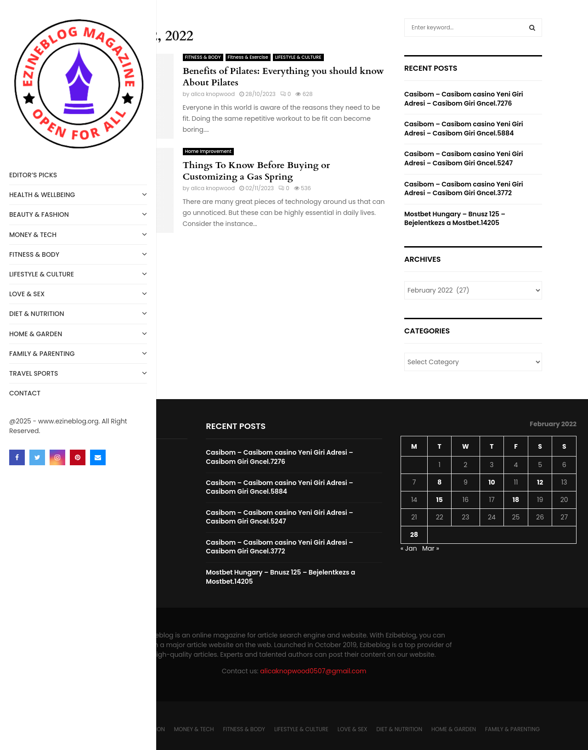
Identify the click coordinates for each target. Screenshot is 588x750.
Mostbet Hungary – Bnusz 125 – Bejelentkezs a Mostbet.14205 (454, 218)
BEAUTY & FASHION (78, 214)
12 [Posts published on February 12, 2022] (540, 482)
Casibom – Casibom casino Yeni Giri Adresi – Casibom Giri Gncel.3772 (463, 189)
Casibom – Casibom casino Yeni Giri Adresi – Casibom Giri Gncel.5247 (463, 158)
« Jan (409, 548)
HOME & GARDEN (78, 333)
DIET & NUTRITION (78, 313)
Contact (24, 393)
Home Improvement (208, 151)
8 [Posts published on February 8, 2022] (439, 482)
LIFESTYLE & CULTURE (78, 273)
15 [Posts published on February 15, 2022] (439, 499)
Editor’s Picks (33, 175)
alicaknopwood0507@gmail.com (313, 671)
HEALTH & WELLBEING (78, 194)
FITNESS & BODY (78, 254)
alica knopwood (213, 94)
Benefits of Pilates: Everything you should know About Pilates (283, 77)
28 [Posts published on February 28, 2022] (414, 534)
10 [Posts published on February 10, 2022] (491, 482)
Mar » (430, 548)
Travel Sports (78, 373)
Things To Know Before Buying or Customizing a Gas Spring (256, 171)
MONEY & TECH (78, 234)
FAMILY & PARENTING (78, 353)
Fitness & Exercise (248, 57)
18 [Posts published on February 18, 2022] (516, 499)
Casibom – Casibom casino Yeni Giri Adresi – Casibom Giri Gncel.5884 (463, 128)
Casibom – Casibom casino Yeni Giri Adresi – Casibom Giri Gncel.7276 (463, 99)
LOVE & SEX (78, 293)
